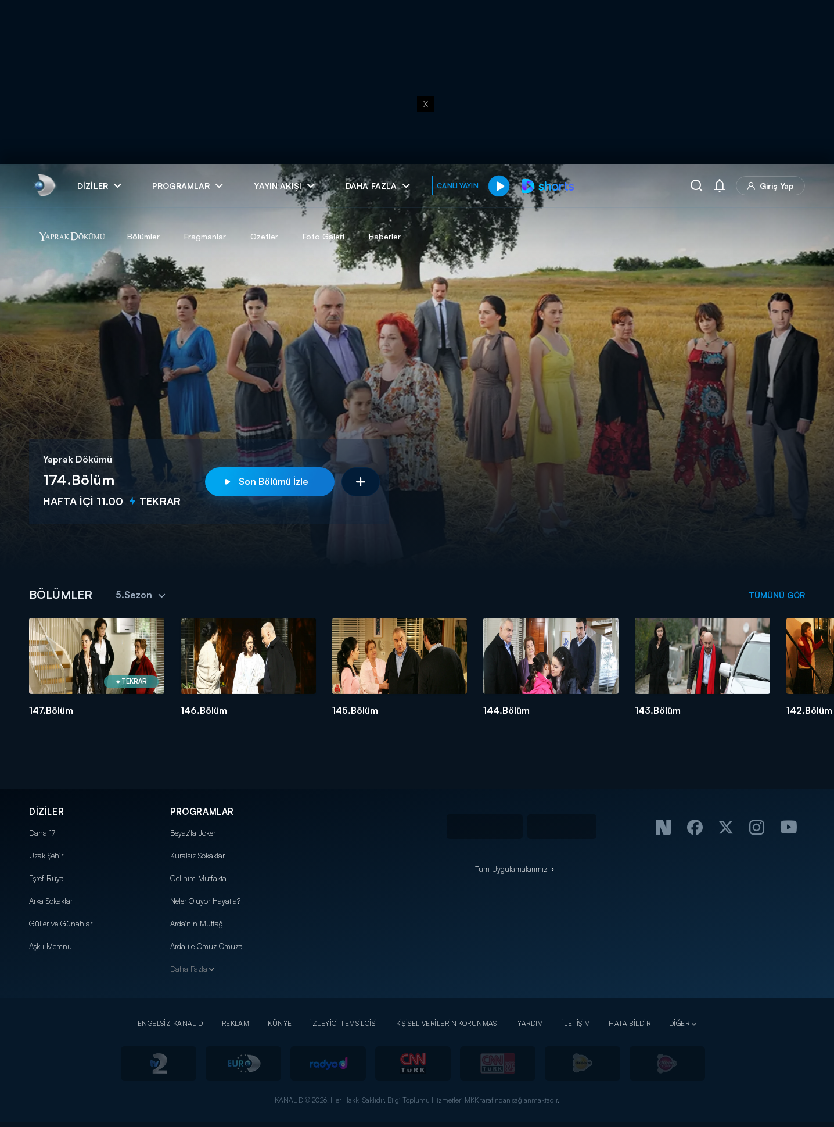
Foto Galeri (323, 236)
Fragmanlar (205, 236)
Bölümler (143, 236)
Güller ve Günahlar (60, 923)
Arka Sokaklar (51, 901)
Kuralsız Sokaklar (197, 855)
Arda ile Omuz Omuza (206, 946)
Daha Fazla (188, 969)
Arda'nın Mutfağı (197, 923)
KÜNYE (280, 1023)
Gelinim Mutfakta (198, 878)
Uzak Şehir (46, 855)
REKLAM (236, 1023)
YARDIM (530, 1023)
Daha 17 (42, 833)
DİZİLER (46, 811)
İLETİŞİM (576, 1023)
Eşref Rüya (46, 878)
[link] (44, 186)
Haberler (385, 236)
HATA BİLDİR (629, 1023)
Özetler (264, 236)
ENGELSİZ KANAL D (170, 1023)
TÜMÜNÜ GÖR (777, 595)
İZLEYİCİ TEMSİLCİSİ (343, 1023)
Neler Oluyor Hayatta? (205, 901)
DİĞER (679, 1023)
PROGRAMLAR (202, 811)
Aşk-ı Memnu (50, 946)
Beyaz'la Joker (192, 833)
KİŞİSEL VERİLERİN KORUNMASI (447, 1023)
